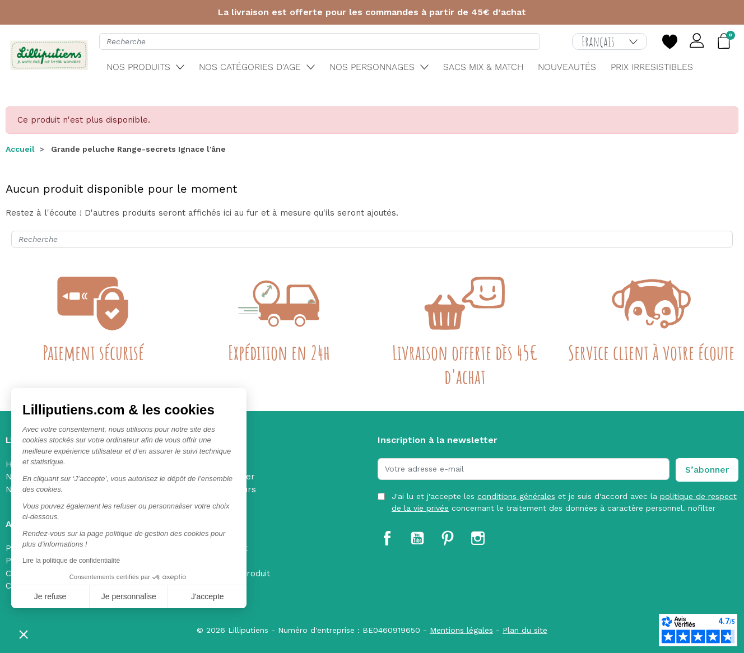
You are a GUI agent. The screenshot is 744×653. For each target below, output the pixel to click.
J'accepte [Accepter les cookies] (207, 596)
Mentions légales (461, 630)
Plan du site (525, 630)
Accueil (20, 148)
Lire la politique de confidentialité (71, 561)
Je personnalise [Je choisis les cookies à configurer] (128, 596)
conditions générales (516, 496)
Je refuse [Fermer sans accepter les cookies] (50, 596)
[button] (23, 634)
